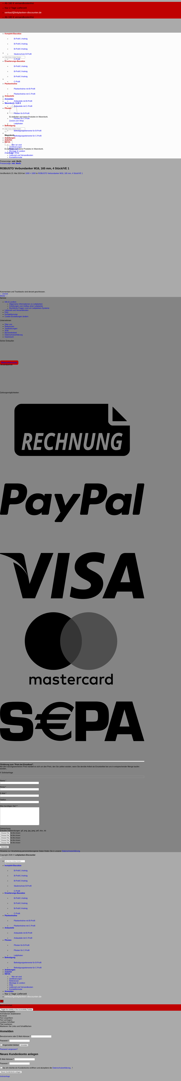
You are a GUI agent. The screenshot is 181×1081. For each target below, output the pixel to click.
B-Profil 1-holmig (18, 39)
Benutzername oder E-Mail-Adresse (15, 1040)
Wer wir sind (15, 145)
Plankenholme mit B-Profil (22, 89)
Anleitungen (10, 973)
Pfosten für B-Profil (19, 113)
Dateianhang (5, 832)
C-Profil (14, 59)
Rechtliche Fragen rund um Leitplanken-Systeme (29, 308)
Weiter (4, 296)
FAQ (11, 153)
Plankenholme (11, 84)
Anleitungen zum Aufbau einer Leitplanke (26, 306)
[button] (9, 99)
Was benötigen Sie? (9, 806)
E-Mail (3, 793)
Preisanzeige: (10, 163)
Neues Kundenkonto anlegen (11, 1075)
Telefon (3, 800)
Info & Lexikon (10, 302)
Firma (3, 787)
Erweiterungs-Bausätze (15, 61)
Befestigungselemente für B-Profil (25, 131)
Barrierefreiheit (11, 333)
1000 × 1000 (30, 173)
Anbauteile (9, 96)
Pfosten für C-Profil (19, 118)
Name (3, 781)
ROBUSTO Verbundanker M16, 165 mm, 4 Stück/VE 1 (60, 173)
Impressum (9, 337)
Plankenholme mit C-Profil (22, 94)
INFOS (7, 977)
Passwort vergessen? (9, 1053)
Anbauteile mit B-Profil (20, 101)
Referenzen (14, 149)
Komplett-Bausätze (13, 34)
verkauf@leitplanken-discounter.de (23, 12)
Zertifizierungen (15, 147)
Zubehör (8, 975)
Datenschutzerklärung (14, 335)
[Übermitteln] (5, 131)
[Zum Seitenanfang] (1, 861)
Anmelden (23, 1048)
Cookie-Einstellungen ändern (16, 316)
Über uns (8, 324)
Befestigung (10, 126)
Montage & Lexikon (17, 151)
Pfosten (8, 108)
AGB (7, 331)
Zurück (4, 294)
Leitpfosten (16, 124)
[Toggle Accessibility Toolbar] (1, 1004)
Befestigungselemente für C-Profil (25, 136)
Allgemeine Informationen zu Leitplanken (26, 304)
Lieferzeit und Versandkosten (21, 155)
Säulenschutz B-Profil (20, 54)
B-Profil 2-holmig (18, 44)
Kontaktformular (15, 157)
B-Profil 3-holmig (18, 49)
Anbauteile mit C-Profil (20, 106)
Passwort (4, 1044)
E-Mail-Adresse (7, 1063)
